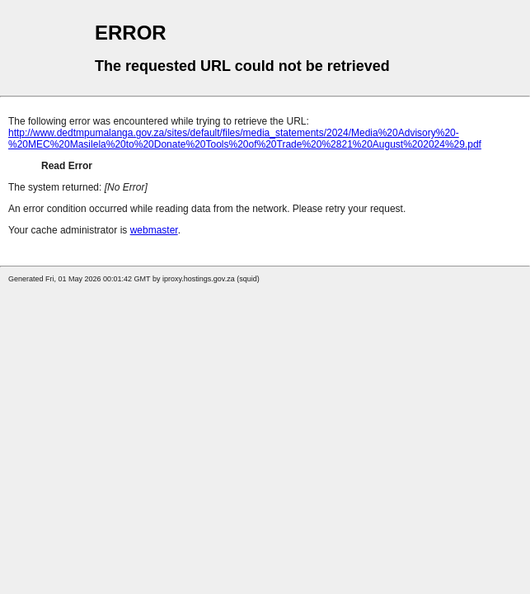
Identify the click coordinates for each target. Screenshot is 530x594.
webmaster (154, 230)
